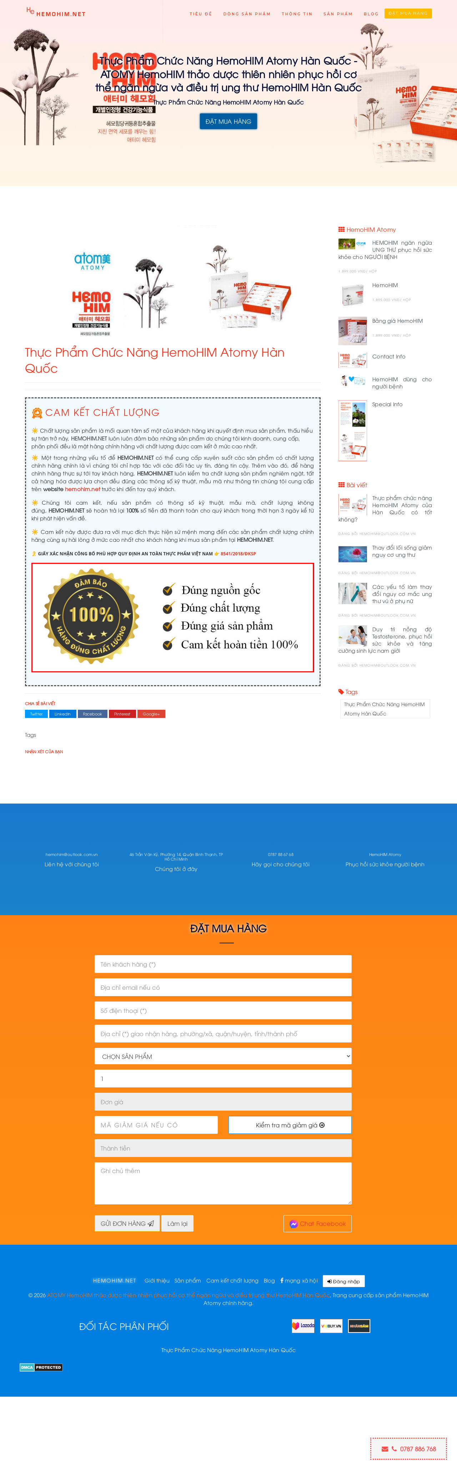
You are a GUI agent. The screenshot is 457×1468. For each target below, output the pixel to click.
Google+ (151, 713)
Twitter (36, 713)
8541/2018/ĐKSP (238, 554)
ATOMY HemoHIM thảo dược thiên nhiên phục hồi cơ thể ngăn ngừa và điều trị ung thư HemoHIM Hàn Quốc (188, 1294)
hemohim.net (82, 488)
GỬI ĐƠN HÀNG (127, 1223)
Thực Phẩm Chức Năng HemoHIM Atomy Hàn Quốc (384, 708)
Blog (371, 14)
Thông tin (297, 14)
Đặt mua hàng (408, 13)
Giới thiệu (157, 1280)
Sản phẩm (338, 14)
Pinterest (122, 713)
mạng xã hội (299, 1280)
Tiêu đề (201, 14)
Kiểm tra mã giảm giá (290, 1125)
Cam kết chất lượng (232, 1280)
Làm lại (177, 1223)
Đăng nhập (343, 1281)
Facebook (92, 713)
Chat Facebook (318, 1224)
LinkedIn (63, 713)
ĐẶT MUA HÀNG (229, 121)
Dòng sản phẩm (247, 14)
